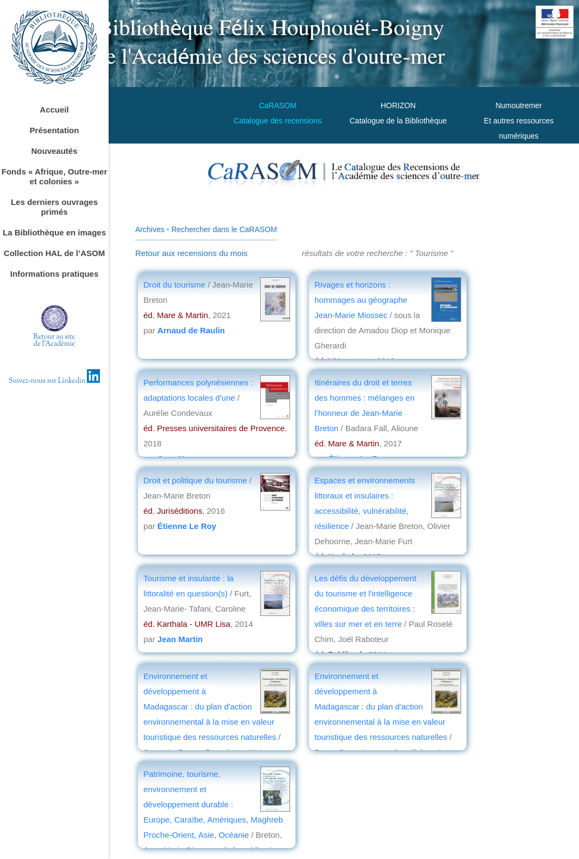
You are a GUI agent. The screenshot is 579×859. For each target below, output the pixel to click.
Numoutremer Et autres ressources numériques (518, 120)
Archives (150, 229)
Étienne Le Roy (187, 526)
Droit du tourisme (174, 284)
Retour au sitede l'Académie (54, 340)
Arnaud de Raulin (191, 330)
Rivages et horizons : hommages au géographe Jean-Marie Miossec (360, 300)
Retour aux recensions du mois (191, 253)
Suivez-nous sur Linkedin (54, 381)
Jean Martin (180, 639)
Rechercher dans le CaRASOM (224, 229)
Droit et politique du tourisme (196, 480)
